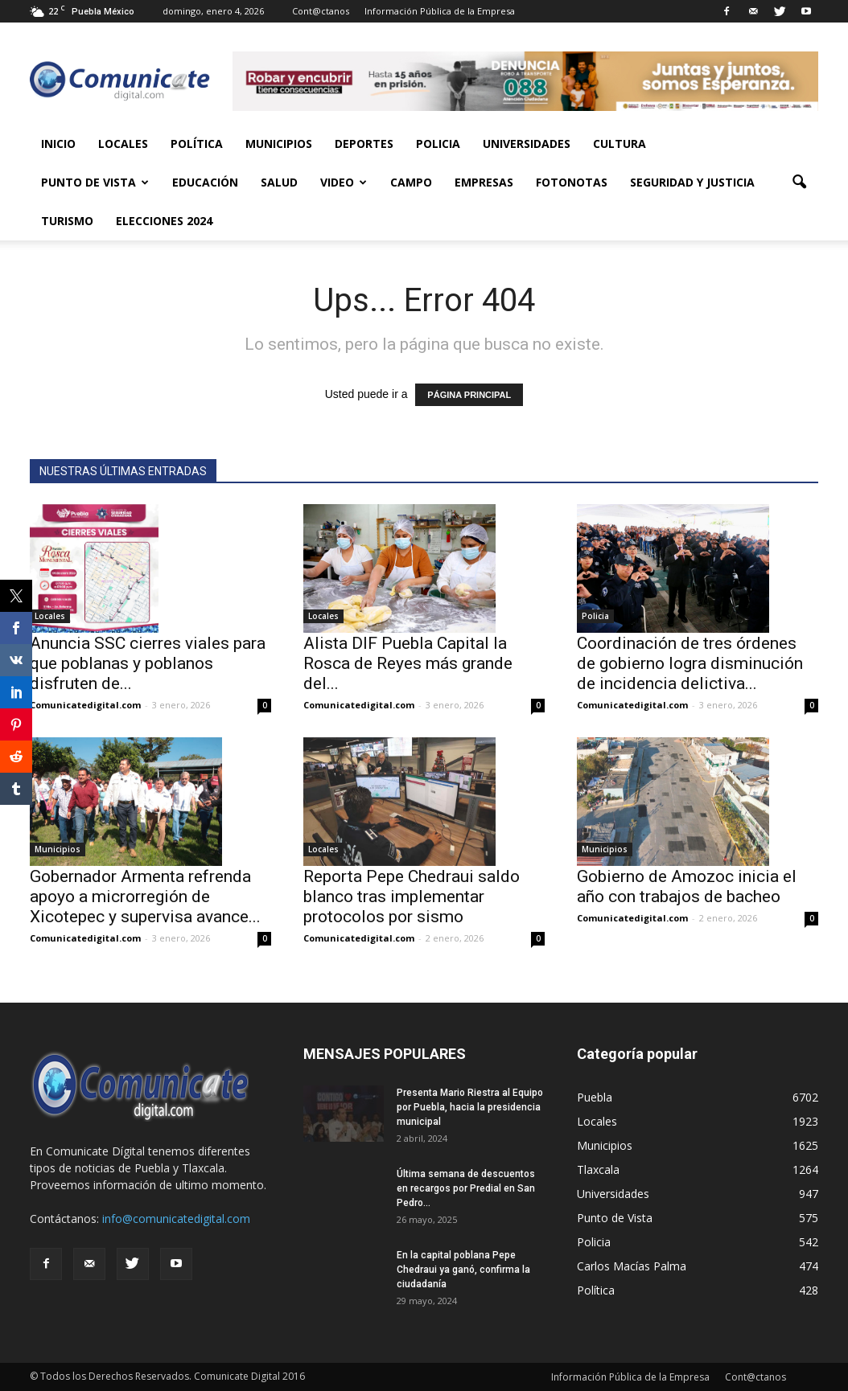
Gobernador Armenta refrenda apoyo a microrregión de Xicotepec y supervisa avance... (145, 896)
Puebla (594, 1097)
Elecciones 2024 (164, 220)
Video (343, 182)
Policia (438, 143)
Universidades (526, 143)
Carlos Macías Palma (631, 1266)
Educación (205, 182)
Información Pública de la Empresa (439, 11)
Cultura (619, 143)
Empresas (484, 182)
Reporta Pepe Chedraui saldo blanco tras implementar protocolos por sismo (411, 896)
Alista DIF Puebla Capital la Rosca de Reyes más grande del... (408, 663)
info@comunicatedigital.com (176, 1218)
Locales (123, 143)
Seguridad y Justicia (692, 182)
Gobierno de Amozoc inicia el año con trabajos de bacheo (687, 886)
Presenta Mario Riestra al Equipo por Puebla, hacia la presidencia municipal (470, 1107)
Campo (411, 182)
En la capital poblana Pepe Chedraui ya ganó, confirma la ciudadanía (463, 1269)
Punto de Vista (95, 182)
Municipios (278, 143)
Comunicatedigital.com (85, 705)
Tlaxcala (598, 1169)
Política (197, 143)
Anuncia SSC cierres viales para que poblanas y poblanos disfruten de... (148, 663)
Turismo (67, 220)
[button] (799, 182)
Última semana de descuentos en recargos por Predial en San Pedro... (466, 1188)
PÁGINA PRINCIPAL (469, 395)
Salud (279, 182)
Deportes (364, 143)
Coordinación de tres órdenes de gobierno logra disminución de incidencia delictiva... (690, 663)
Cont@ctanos (320, 11)
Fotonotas (571, 182)
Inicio (58, 143)
